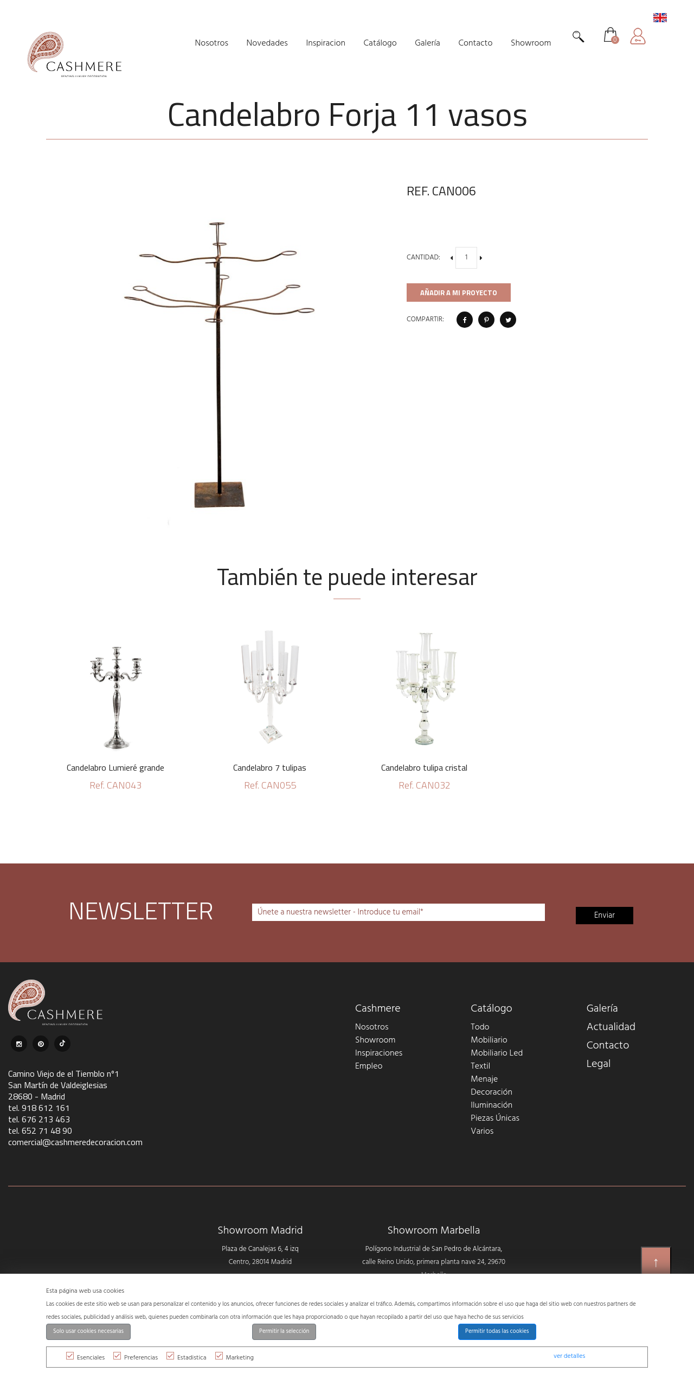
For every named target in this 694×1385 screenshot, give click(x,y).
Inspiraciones (378, 1053)
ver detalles (569, 1356)
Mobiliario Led (497, 1053)
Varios (482, 1131)
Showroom (375, 1040)
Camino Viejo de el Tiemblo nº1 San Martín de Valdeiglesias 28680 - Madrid (63, 1085)
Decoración (491, 1092)
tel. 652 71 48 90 (40, 1130)
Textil (480, 1066)
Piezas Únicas (495, 1118)
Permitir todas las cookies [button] (497, 1331)
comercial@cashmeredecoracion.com (75, 1141)
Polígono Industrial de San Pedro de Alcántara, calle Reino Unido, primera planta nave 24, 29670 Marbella (433, 1262)
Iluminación (491, 1105)
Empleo (368, 1066)
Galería (602, 1009)
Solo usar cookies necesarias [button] (88, 1331)
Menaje (484, 1079)
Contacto (608, 1045)
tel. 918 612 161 (39, 1107)
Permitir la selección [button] (284, 1331)
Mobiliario (489, 1040)
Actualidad (611, 1027)
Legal (599, 1064)
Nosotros (371, 1027)
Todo (480, 1027)
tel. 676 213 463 (39, 1119)
